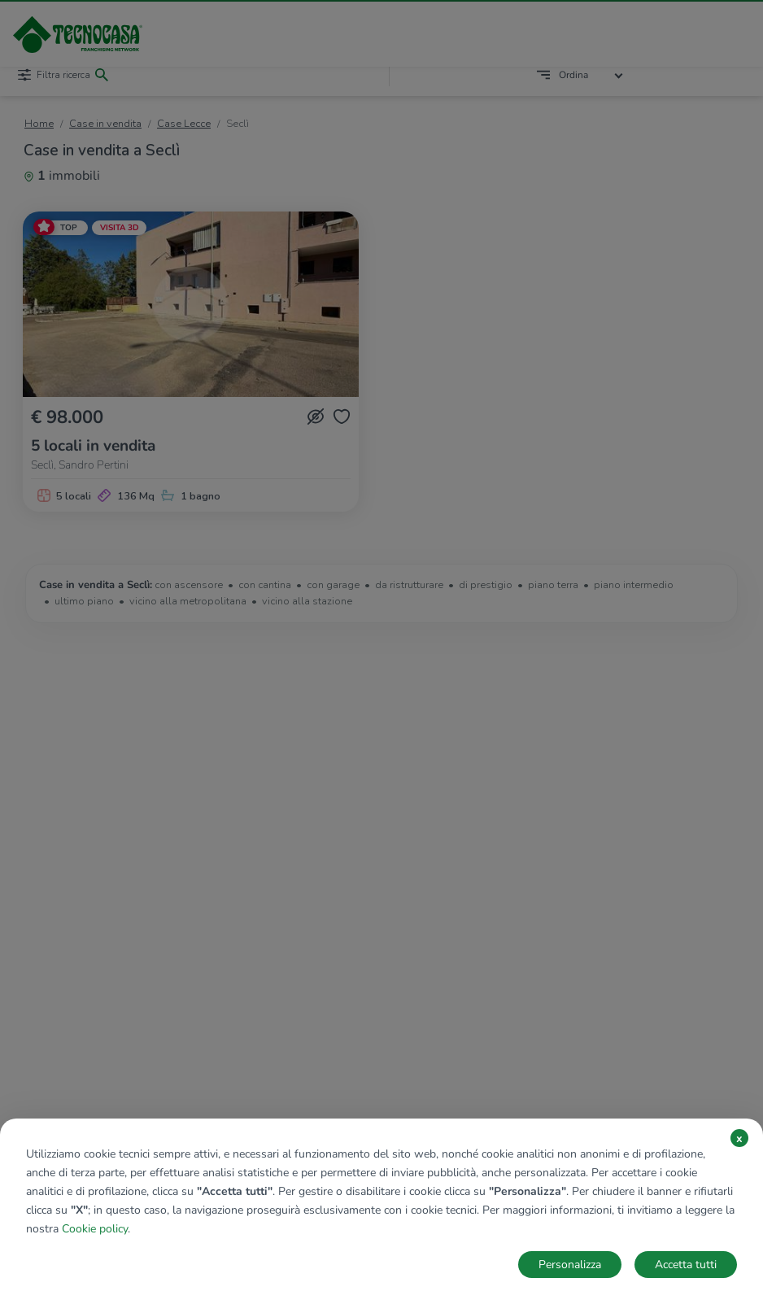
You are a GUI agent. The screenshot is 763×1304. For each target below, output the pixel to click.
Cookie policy (95, 1228)
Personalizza (569, 1264)
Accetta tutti (686, 1264)
